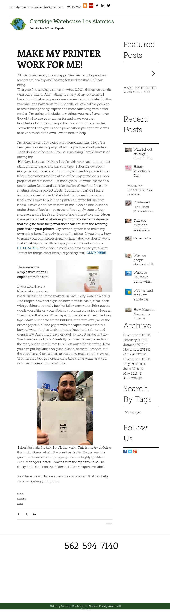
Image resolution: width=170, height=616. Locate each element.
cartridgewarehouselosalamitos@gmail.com (36, 7)
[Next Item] (153, 73)
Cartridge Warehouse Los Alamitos (72, 21)
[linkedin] (103, 5)
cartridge (21, 499)
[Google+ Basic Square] (135, 451)
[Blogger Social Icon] (85, 5)
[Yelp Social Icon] (91, 5)
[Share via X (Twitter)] (26, 514)
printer (20, 494)
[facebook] (97, 5)
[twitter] (109, 5)
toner (20, 504)
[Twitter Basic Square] (130, 451)
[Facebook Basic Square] (125, 451)
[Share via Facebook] (18, 514)
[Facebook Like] (135, 12)
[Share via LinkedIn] (34, 514)
